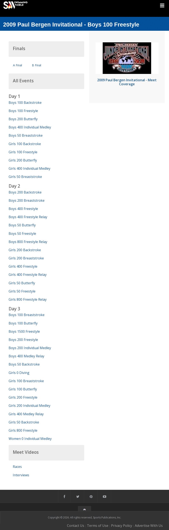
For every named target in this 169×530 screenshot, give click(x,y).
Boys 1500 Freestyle (24, 331)
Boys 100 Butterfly (23, 323)
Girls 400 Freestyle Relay (28, 274)
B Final (36, 65)
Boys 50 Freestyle (22, 233)
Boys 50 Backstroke (24, 364)
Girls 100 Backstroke (25, 144)
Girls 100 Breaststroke (26, 381)
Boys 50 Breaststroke (26, 135)
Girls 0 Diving (19, 372)
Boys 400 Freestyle (23, 208)
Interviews (21, 475)
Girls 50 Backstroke (24, 422)
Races (17, 466)
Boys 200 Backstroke (25, 192)
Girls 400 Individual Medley (29, 168)
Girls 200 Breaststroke (26, 258)
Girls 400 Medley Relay (26, 414)
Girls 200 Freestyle (23, 397)
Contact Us (75, 525)
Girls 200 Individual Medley (29, 405)
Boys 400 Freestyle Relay (28, 217)
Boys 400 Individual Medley (30, 127)
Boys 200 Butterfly (23, 119)
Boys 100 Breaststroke (27, 314)
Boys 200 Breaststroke (27, 200)
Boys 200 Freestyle (23, 339)
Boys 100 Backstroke (25, 102)
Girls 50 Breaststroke (25, 176)
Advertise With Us (149, 525)
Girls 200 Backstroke (25, 250)
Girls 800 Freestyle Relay (28, 299)
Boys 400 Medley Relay (26, 356)
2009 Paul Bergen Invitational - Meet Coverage (127, 82)
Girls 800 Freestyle (23, 430)
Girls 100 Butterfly (23, 389)
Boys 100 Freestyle (23, 110)
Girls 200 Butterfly (23, 160)
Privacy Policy (121, 525)
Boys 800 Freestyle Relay (28, 241)
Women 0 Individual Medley (30, 438)
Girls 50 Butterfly (22, 283)
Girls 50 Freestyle (22, 291)
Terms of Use (97, 525)
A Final (17, 65)
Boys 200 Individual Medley (30, 348)
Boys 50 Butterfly (22, 225)
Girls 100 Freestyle (23, 152)
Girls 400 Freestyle (23, 266)
